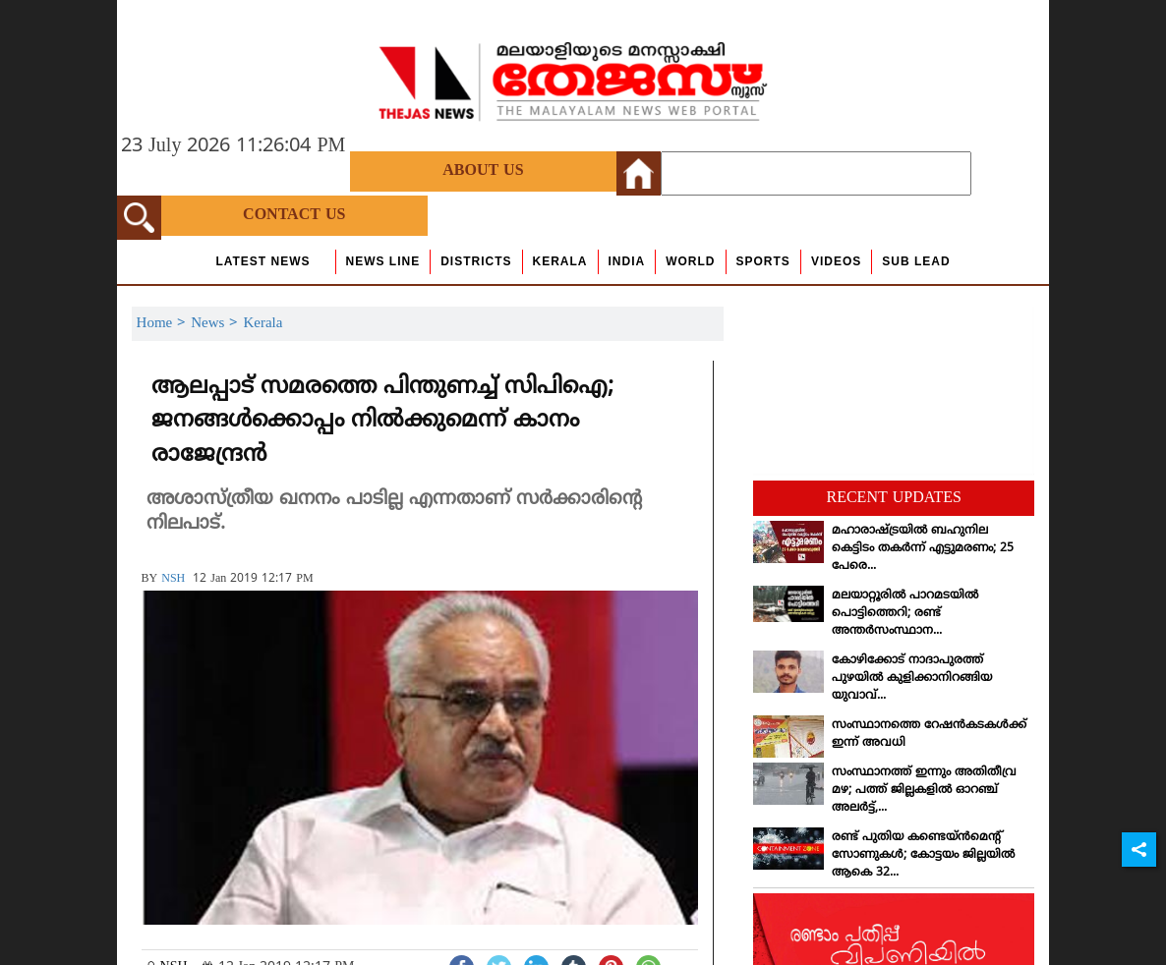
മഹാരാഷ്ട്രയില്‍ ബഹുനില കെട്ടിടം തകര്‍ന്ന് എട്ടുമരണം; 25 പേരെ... (923, 549)
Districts (475, 261)
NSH (173, 579)
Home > (164, 323)
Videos (836, 261)
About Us (482, 171)
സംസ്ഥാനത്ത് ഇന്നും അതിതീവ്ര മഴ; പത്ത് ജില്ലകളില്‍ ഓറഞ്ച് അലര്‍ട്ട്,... (924, 791)
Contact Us (294, 215)
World (690, 261)
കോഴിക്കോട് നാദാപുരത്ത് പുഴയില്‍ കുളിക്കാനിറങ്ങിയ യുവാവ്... (912, 678)
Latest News (262, 261)
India (627, 261)
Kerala (560, 261)
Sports (763, 261)
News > (217, 323)
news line (383, 261)
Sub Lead (916, 261)
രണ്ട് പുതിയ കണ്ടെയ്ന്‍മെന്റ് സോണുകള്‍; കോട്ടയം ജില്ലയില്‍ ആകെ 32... (923, 855)
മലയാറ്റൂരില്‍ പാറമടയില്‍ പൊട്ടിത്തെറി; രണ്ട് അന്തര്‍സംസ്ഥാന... (905, 614)
